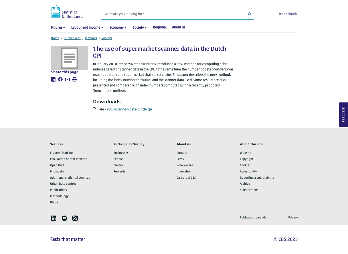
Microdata (57, 171)
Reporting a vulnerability (257, 177)
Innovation (184, 171)
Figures (56, 28)
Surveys (106, 38)
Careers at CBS (186, 177)
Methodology (59, 196)
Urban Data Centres (63, 183)
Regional (160, 27)
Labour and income (85, 28)
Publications (58, 190)
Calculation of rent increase (68, 159)
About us (178, 27)
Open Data (57, 165)
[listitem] (53, 79)
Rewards (119, 171)
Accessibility (248, 171)
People (118, 159)
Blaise (54, 202)
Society (138, 28)
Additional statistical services (70, 177)
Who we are (185, 165)
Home (55, 38)
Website (245, 153)
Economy (116, 28)
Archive (245, 183)
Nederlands (288, 14)
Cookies (245, 165)
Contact (182, 153)
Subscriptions (249, 190)
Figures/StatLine (61, 153)
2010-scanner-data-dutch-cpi (129, 109)
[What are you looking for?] (177, 14)
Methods (91, 38)
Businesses (121, 153)
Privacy (118, 165)
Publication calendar (254, 217)
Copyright (246, 159)
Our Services (72, 38)
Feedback (343, 114)
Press (180, 159)
